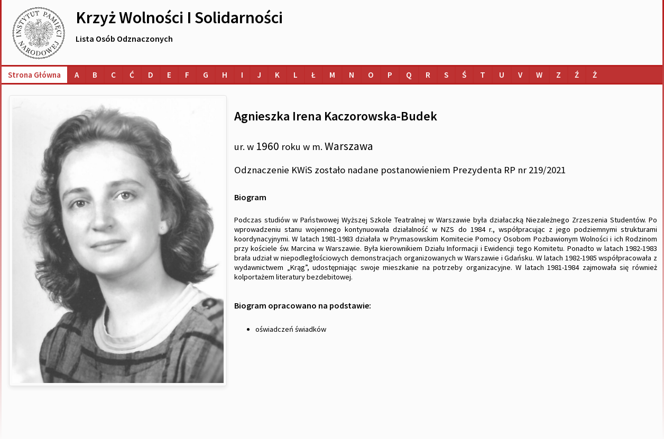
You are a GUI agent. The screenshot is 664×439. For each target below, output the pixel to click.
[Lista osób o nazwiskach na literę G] (206, 75)
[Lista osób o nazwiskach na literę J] (259, 75)
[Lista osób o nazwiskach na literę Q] (409, 75)
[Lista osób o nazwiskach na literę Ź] (576, 75)
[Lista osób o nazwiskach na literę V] (520, 75)
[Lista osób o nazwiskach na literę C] (113, 75)
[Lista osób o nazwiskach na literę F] (187, 75)
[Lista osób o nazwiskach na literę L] (295, 75)
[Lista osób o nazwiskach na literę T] (483, 75)
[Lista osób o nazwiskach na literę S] (446, 75)
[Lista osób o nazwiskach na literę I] (242, 75)
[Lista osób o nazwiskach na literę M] (332, 75)
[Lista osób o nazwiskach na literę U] (502, 75)
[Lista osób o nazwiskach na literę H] (225, 75)
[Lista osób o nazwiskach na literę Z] (558, 75)
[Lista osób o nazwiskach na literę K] (277, 75)
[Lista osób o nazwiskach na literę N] (352, 75)
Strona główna (34, 75)
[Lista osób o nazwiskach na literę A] (76, 75)
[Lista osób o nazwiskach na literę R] (428, 75)
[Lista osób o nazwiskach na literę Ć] (132, 75)
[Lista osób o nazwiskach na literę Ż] (594, 75)
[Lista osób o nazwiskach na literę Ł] (313, 75)
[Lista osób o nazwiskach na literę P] (390, 75)
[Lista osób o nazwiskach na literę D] (151, 75)
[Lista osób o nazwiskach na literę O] (371, 75)
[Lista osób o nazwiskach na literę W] (539, 75)
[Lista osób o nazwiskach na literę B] (95, 75)
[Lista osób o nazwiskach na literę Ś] (464, 75)
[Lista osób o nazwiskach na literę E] (169, 75)
